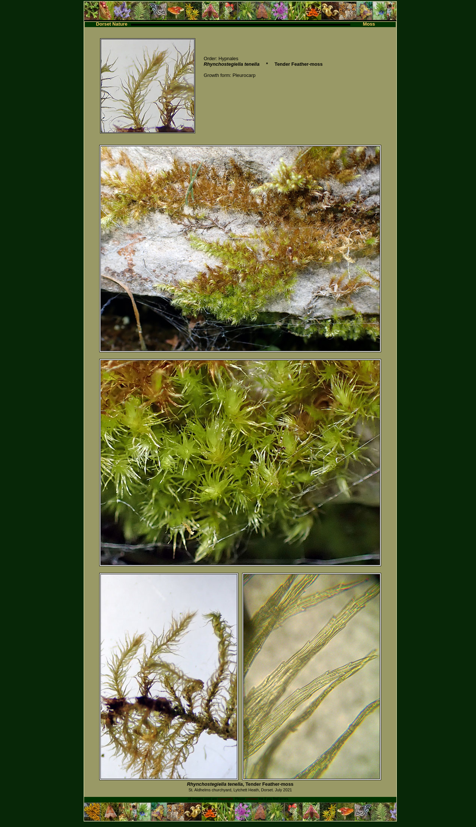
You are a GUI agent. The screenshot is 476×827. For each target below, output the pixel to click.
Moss (369, 24)
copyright (225, 799)
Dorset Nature (112, 24)
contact (252, 799)
